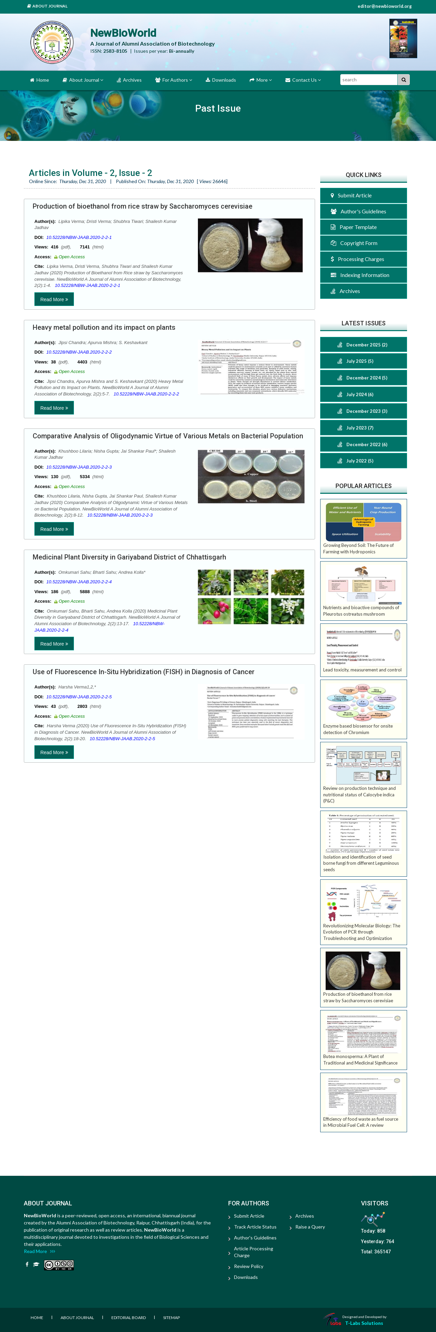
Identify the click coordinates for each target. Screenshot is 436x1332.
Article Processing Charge (253, 1252)
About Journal (47, 6)
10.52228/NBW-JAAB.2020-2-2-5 (79, 696)
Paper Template (354, 227)
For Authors (173, 80)
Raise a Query (310, 1227)
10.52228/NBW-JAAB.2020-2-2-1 (79, 237)
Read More (54, 299)
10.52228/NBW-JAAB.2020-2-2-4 (79, 581)
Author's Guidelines (358, 211)
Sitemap (171, 1317)
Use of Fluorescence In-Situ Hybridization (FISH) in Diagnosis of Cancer (143, 672)
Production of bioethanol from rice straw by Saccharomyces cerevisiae (142, 206)
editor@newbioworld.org (385, 6)
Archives (129, 80)
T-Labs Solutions (364, 1323)
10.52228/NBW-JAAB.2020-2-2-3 (79, 467)
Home (39, 80)
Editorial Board (128, 1317)
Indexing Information (360, 275)
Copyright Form (354, 243)
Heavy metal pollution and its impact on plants (104, 327)
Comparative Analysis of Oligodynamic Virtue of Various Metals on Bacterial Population (168, 436)
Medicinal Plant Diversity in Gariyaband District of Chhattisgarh (129, 557)
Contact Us (303, 80)
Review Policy (248, 1266)
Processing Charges (357, 259)
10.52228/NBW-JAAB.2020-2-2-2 (79, 352)
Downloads (221, 80)
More (261, 80)
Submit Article (351, 195)
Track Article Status (255, 1227)
